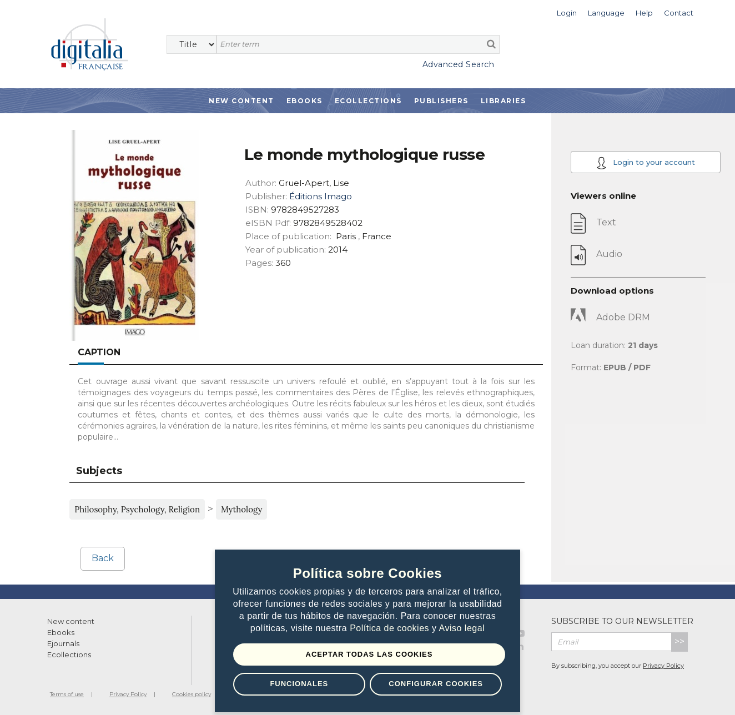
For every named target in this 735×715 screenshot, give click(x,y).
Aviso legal (462, 628)
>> (679, 641)
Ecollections (368, 101)
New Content (241, 101)
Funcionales (299, 683)
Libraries (503, 101)
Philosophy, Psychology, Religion (137, 509)
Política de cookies (391, 628)
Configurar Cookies (436, 683)
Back (103, 558)
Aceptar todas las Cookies (369, 654)
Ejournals (63, 643)
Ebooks (304, 101)
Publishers (441, 101)
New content (70, 621)
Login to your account (645, 163)
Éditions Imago (320, 196)
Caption (99, 352)
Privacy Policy (663, 665)
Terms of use (67, 694)
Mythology (241, 509)
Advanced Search (458, 64)
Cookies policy (191, 694)
